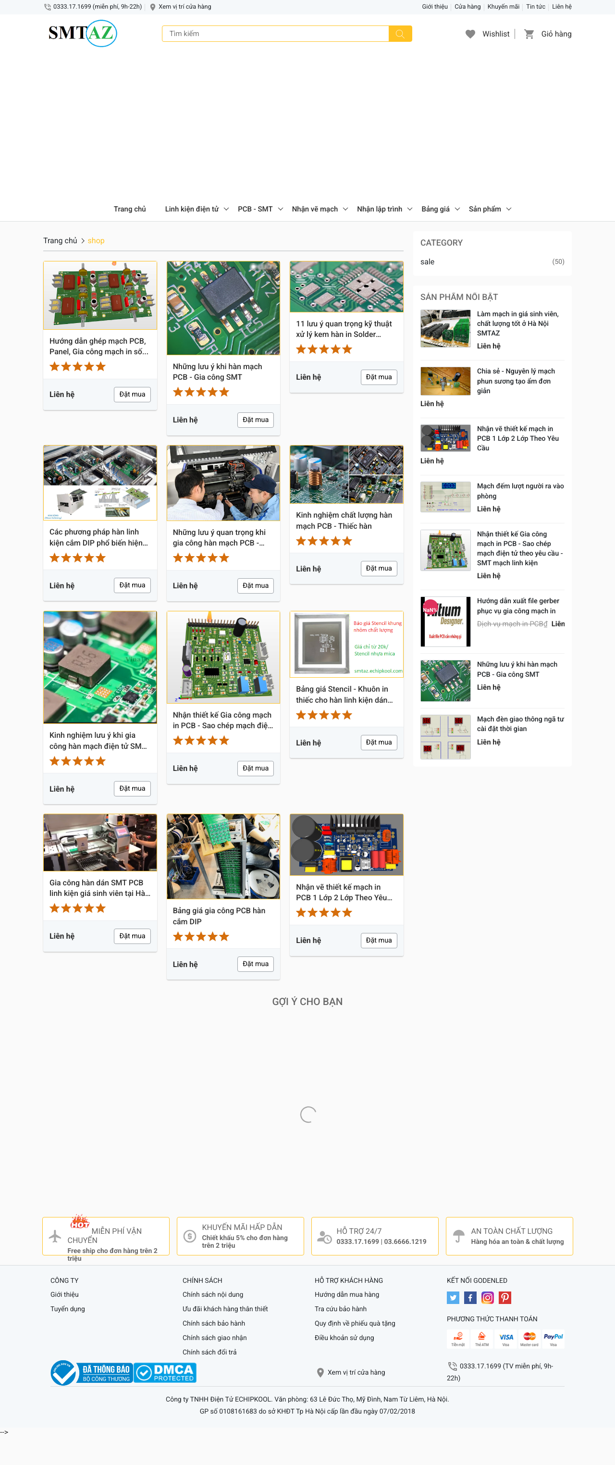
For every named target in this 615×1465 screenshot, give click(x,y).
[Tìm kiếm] (400, 33)
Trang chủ (130, 209)
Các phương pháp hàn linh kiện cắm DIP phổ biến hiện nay (96, 537)
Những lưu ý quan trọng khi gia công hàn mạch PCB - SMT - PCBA (219, 538)
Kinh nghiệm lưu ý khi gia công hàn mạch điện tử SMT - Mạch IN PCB (99, 741)
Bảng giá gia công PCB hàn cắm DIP (219, 916)
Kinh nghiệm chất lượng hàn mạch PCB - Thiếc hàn (344, 520)
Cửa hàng (468, 7)
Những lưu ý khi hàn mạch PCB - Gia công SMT (217, 372)
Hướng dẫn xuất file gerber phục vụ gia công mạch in (518, 606)
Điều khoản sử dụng (344, 1338)
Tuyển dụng (67, 1309)
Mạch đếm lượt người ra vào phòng (520, 491)
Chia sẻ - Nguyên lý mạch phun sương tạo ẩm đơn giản (516, 381)
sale (427, 261)
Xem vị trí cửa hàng (185, 7)
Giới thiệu (435, 7)
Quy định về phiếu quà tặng (355, 1324)
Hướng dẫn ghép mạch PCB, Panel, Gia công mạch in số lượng (97, 347)
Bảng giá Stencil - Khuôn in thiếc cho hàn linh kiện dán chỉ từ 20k (342, 695)
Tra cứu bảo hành (341, 1309)
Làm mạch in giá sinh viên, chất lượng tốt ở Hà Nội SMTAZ (518, 323)
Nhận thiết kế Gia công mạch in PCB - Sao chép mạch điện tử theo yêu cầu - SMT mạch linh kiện (222, 721)
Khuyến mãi (504, 7)
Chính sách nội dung (213, 1295)
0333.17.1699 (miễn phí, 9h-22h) (97, 7)
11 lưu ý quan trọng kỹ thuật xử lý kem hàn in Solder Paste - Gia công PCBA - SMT (346, 329)
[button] (470, 33)
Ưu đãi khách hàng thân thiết (225, 1309)
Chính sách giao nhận (215, 1338)
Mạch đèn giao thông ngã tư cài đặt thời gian (520, 724)
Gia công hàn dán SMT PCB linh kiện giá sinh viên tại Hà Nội (97, 888)
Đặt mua (132, 394)
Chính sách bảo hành (214, 1324)
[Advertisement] (307, 125)
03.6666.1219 (405, 1242)
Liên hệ (562, 7)
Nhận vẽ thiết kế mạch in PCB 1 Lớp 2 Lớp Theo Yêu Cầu (341, 893)
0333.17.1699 (358, 1242)
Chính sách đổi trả (210, 1352)
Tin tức (535, 7)
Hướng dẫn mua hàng (347, 1295)
